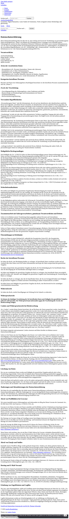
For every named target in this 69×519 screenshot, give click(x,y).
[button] (34, 3)
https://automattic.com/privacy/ (10, 429)
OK (65, 515)
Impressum (7, 14)
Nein (2, 517)
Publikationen (8, 11)
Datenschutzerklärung (11, 517)
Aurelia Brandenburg (7, 20)
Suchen (32, 28)
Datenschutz (7, 13)
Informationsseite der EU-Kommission (12, 254)
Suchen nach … (5, 18)
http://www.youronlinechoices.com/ (41, 360)
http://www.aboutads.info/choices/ (10, 360)
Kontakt (6, 10)
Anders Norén (12, 512)
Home (6, 8)
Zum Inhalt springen (6, 1)
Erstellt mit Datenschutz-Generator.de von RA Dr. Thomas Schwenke (21, 506)
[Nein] (18, 517)
